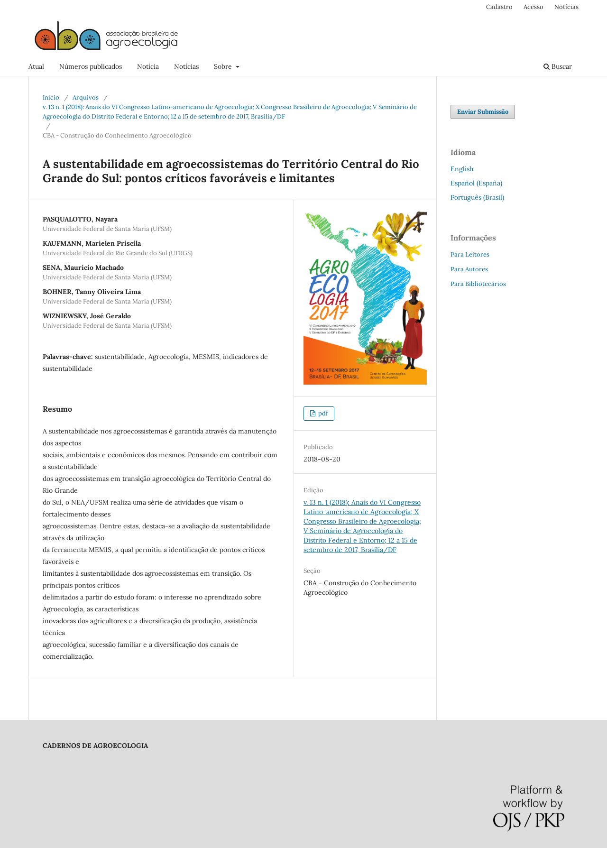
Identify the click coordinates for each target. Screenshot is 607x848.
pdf (322, 413)
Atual (36, 66)
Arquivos (86, 97)
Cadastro (499, 7)
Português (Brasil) (477, 197)
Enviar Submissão (482, 112)
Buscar (557, 66)
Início (51, 97)
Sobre (224, 66)
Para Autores (469, 269)
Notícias (186, 66)
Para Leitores (470, 254)
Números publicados (90, 66)
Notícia (148, 66)
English (462, 169)
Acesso (533, 7)
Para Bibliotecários (478, 284)
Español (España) (476, 183)
